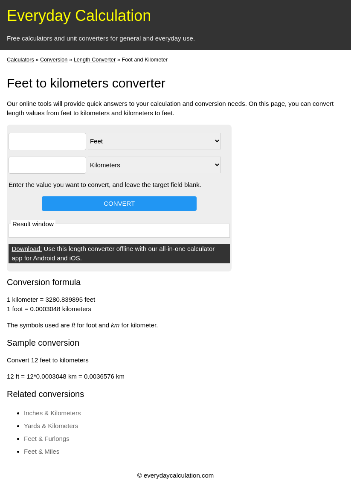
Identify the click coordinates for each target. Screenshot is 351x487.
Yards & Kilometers (51, 425)
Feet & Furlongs (47, 438)
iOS (75, 258)
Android (44, 258)
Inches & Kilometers (52, 413)
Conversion (54, 59)
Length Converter (95, 59)
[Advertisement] (310, 253)
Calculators (20, 59)
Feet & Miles (41, 451)
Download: (27, 248)
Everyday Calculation (79, 15)
